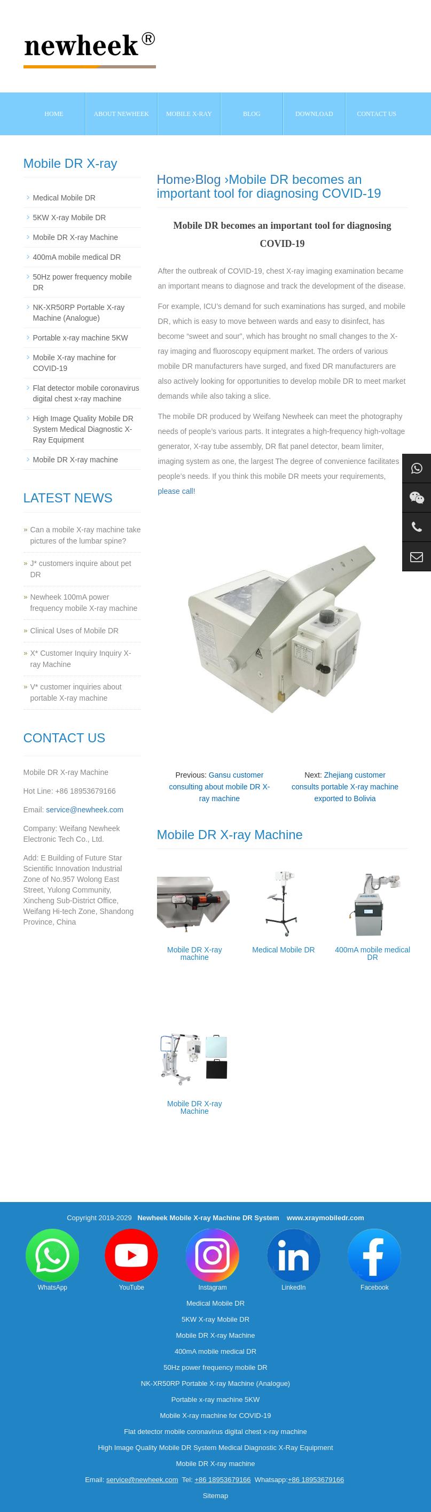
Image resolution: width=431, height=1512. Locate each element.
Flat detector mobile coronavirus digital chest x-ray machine (215, 1432)
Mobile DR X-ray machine (194, 953)
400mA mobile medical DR (372, 953)
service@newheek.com (84, 809)
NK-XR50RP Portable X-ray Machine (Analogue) (215, 1383)
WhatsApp (52, 1260)
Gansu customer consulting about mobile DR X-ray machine (219, 787)
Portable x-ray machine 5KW (80, 338)
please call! (176, 491)
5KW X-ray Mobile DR (69, 217)
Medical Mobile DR (283, 949)
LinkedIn (293, 1260)
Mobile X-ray (189, 114)
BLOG (252, 114)
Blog (208, 179)
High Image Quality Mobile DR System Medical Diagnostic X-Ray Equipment (83, 429)
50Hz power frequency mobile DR (215, 1367)
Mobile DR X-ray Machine (194, 1107)
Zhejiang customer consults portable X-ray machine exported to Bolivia (345, 787)
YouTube (131, 1260)
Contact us (376, 114)
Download (314, 114)
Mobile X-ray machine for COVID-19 (215, 1416)
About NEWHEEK (121, 114)
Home (53, 114)
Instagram (212, 1260)
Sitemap (216, 1496)
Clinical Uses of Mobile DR (74, 630)
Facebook (374, 1260)
